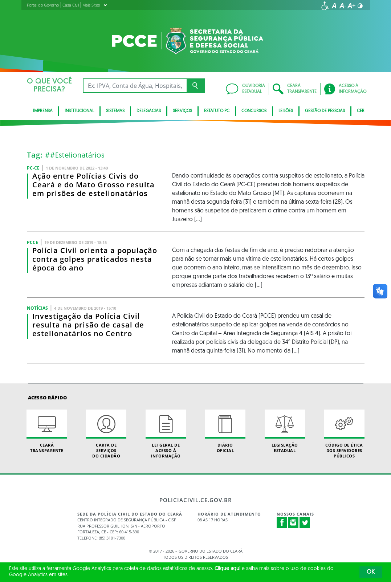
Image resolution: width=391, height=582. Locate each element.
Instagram (293, 522)
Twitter (305, 522)
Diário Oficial (225, 431)
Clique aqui (227, 568)
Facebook (282, 522)
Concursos (253, 111)
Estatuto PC (216, 111)
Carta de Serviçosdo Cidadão (106, 434)
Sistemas (115, 111)
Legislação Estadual (285, 431)
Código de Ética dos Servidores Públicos (344, 434)
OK (371, 572)
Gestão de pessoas (325, 111)
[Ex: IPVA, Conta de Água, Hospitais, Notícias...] (135, 85)
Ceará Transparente (47, 431)
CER (360, 111)
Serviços (182, 111)
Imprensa (43, 111)
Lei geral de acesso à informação (166, 434)
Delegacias (149, 111)
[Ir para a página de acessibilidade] (325, 5)
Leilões (285, 111)
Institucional (79, 111)
